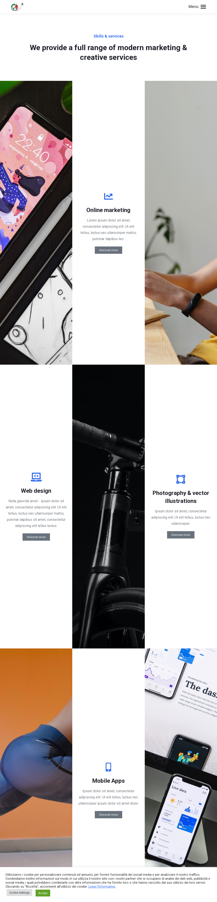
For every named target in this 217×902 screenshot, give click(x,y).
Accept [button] (43, 893)
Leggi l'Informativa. (102, 887)
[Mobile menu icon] (197, 7)
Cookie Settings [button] (19, 892)
